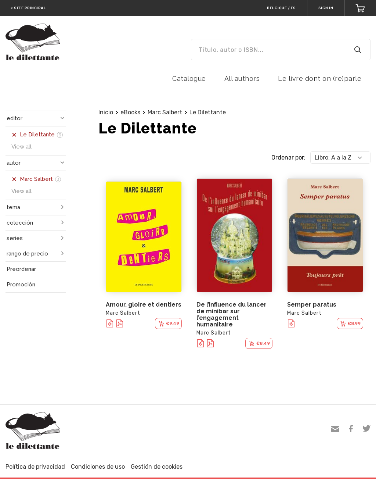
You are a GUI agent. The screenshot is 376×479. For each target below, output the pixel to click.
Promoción (21, 284)
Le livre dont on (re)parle (319, 78)
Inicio (105, 112)
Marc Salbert (165, 112)
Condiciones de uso (98, 466)
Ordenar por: (288, 157)
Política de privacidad (35, 466)
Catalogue (189, 78)
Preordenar (21, 269)
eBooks (130, 112)
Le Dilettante (207, 112)
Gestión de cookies (156, 466)
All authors (242, 78)
